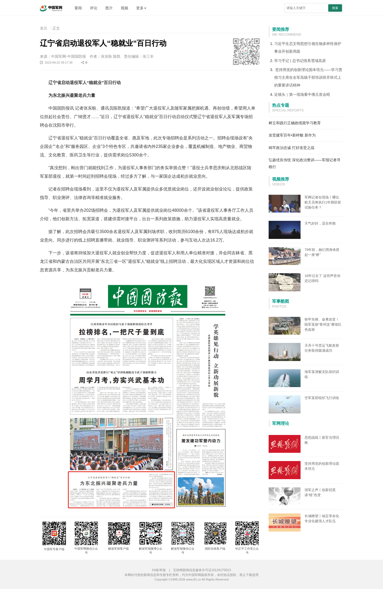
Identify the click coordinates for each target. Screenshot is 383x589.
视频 (124, 8)
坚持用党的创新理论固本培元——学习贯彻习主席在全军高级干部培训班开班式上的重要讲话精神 (308, 77)
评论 (93, 8)
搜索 (335, 8)
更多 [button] (141, 8)
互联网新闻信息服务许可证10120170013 (202, 570)
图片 (109, 8)
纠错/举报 (159, 570)
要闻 (78, 8)
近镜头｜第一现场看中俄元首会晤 (302, 94)
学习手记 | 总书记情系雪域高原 (300, 61)
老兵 (43, 28)
